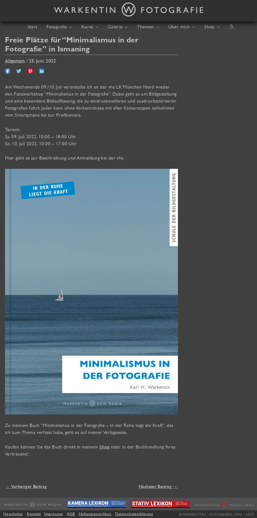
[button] (226, 26)
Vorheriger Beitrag (26, 486)
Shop (104, 447)
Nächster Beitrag (158, 486)
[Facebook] (7, 70)
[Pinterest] (30, 70)
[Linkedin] (41, 70)
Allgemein (15, 60)
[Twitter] (18, 70)
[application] (72, 26)
